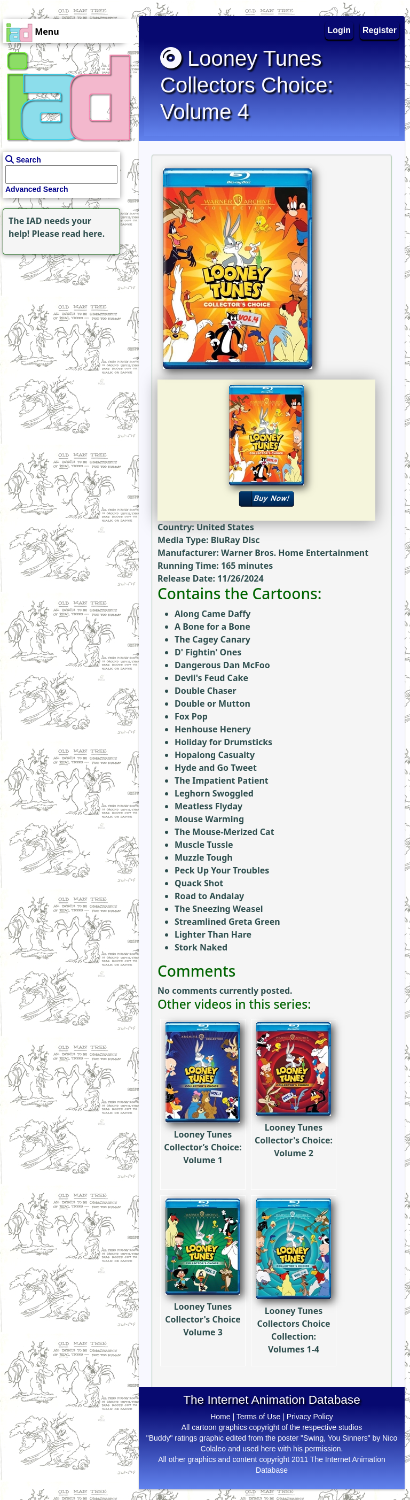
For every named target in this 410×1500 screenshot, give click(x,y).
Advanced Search (36, 189)
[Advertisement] (66, 324)
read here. (83, 233)
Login (339, 30)
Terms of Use (258, 1416)
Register (379, 30)
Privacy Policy (310, 1416)
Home (220, 1416)
